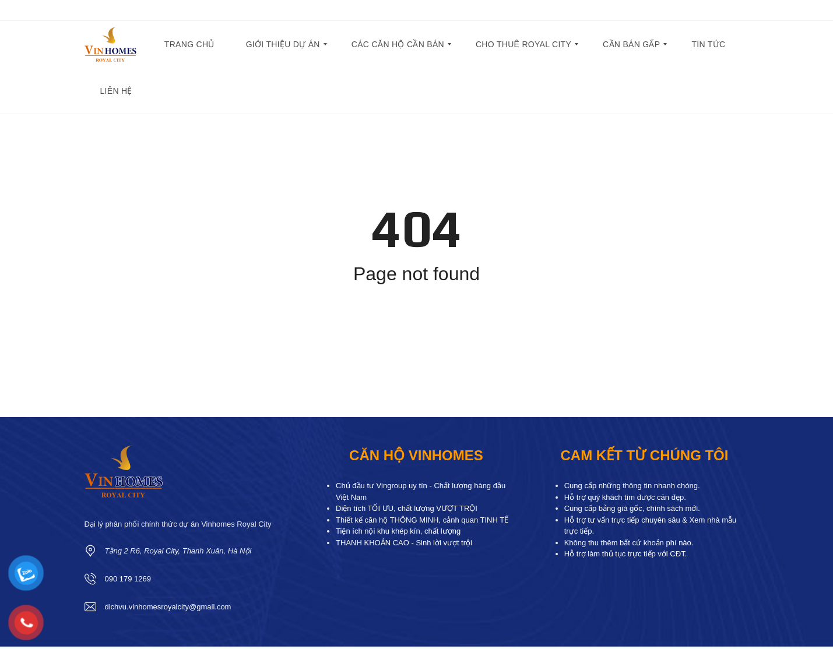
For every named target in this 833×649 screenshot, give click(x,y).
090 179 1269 (128, 578)
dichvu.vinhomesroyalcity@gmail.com (168, 606)
